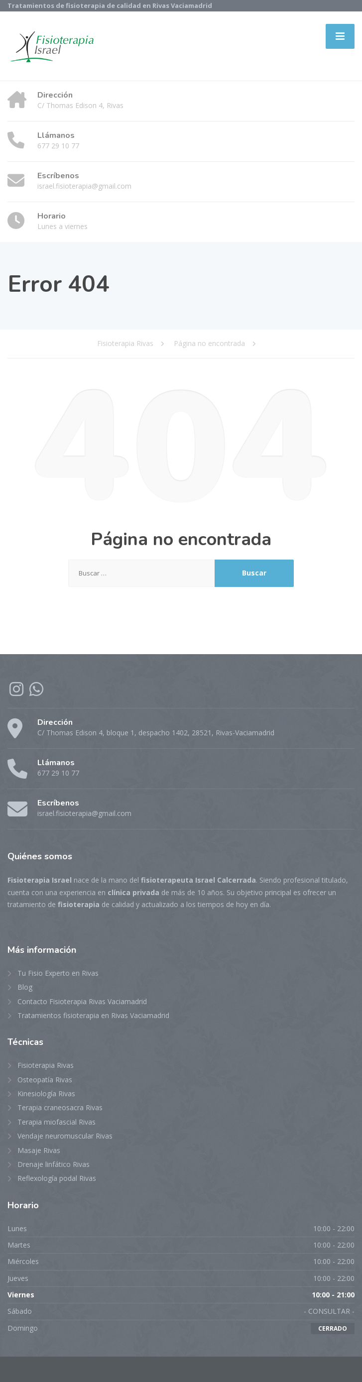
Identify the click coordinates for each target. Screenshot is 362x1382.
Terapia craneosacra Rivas (60, 1107)
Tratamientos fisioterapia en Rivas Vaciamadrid (93, 1015)
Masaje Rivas (38, 1150)
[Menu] (340, 36)
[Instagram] (17, 692)
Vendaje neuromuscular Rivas (65, 1136)
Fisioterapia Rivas (45, 1065)
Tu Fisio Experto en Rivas (58, 973)
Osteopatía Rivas (44, 1079)
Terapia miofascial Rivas (56, 1122)
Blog (24, 987)
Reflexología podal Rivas (56, 1178)
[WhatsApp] (36, 692)
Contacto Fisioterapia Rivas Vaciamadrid (82, 1001)
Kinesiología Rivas (46, 1093)
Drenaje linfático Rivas (53, 1164)
